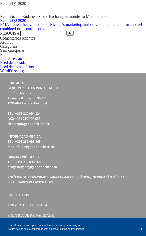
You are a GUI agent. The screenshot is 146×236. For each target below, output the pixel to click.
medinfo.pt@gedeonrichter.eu (31, 146)
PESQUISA (9, 33)
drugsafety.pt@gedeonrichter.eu (32, 167)
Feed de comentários (17, 66)
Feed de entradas (13, 62)
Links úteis (18, 195)
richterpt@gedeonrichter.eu (29, 123)
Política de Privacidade (31, 215)
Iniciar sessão (11, 58)
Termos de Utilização (29, 205)
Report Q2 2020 (13, 20)
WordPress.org (12, 71)
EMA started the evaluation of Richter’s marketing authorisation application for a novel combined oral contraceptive (71, 26)
